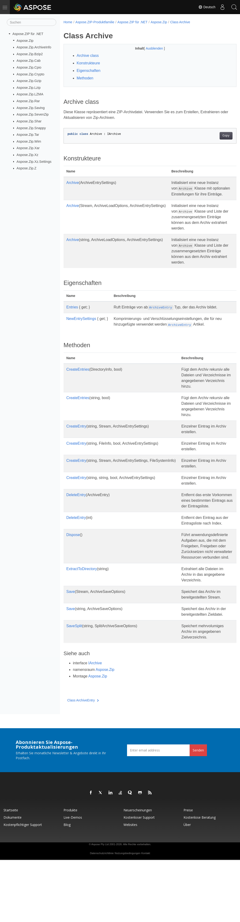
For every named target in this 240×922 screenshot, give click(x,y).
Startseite (11, 872)
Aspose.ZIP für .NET (27, 34)
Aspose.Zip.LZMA (30, 94)
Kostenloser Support (139, 879)
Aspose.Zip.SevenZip (33, 114)
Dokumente (13, 879)
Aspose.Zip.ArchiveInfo (34, 47)
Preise (188, 872)
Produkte (70, 872)
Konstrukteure (88, 63)
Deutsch (206, 7)
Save (70, 642)
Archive (72, 183)
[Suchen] (31, 22)
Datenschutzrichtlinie (102, 915)
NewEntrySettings (81, 324)
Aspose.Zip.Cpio (29, 67)
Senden (198, 812)
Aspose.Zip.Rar (28, 101)
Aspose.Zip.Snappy (31, 128)
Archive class (88, 56)
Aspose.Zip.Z (27, 168)
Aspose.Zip (25, 40)
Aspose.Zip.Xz (27, 155)
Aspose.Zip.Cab (29, 60)
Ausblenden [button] (149, 48)
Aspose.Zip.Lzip (29, 87)
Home (68, 22)
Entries (72, 313)
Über (187, 886)
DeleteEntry (76, 512)
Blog (67, 886)
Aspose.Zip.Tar (28, 134)
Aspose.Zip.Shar (29, 121)
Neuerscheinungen (138, 872)
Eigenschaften (88, 71)
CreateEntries (77, 375)
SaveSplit (74, 682)
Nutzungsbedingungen (127, 915)
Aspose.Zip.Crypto (30, 74)
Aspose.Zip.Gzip (29, 81)
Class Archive (180, 22)
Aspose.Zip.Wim (29, 141)
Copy (213, 135)
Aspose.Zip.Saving (31, 108)
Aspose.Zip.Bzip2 (30, 54)
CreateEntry (76, 443)
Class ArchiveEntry (83, 762)
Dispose (73, 563)
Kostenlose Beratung (200, 879)
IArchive (95, 725)
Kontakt (145, 915)
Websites (130, 886)
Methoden (85, 78)
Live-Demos (73, 879)
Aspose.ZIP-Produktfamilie (94, 22)
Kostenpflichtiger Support (23, 886)
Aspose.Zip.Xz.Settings (34, 161)
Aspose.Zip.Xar (28, 148)
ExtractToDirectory (81, 614)
